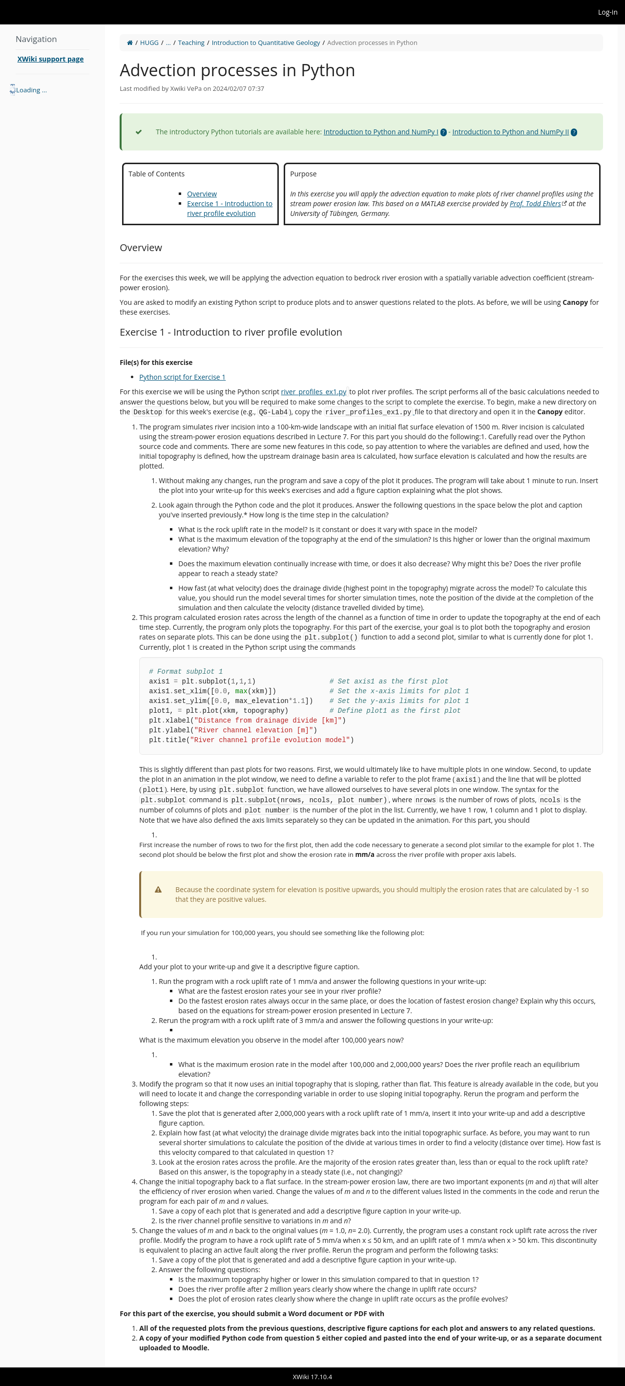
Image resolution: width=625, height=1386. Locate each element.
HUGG (149, 42)
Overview (202, 193)
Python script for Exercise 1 (182, 377)
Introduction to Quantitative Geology (266, 42)
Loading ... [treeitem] (31, 89)
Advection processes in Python (372, 42)
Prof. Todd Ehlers (535, 203)
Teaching (191, 42)
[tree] (52, 90)
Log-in (608, 12)
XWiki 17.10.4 (312, 1376)
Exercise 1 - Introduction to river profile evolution (229, 208)
